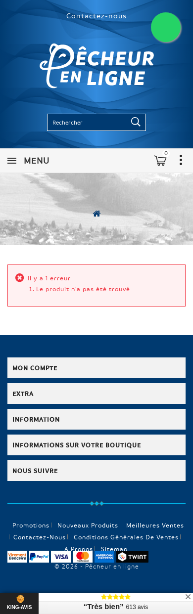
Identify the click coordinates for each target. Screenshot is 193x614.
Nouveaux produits (87, 525)
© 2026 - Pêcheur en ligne (96, 566)
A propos (78, 549)
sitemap (114, 549)
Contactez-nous (96, 15)
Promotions (30, 525)
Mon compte (34, 368)
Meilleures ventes (155, 525)
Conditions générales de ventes (126, 537)
